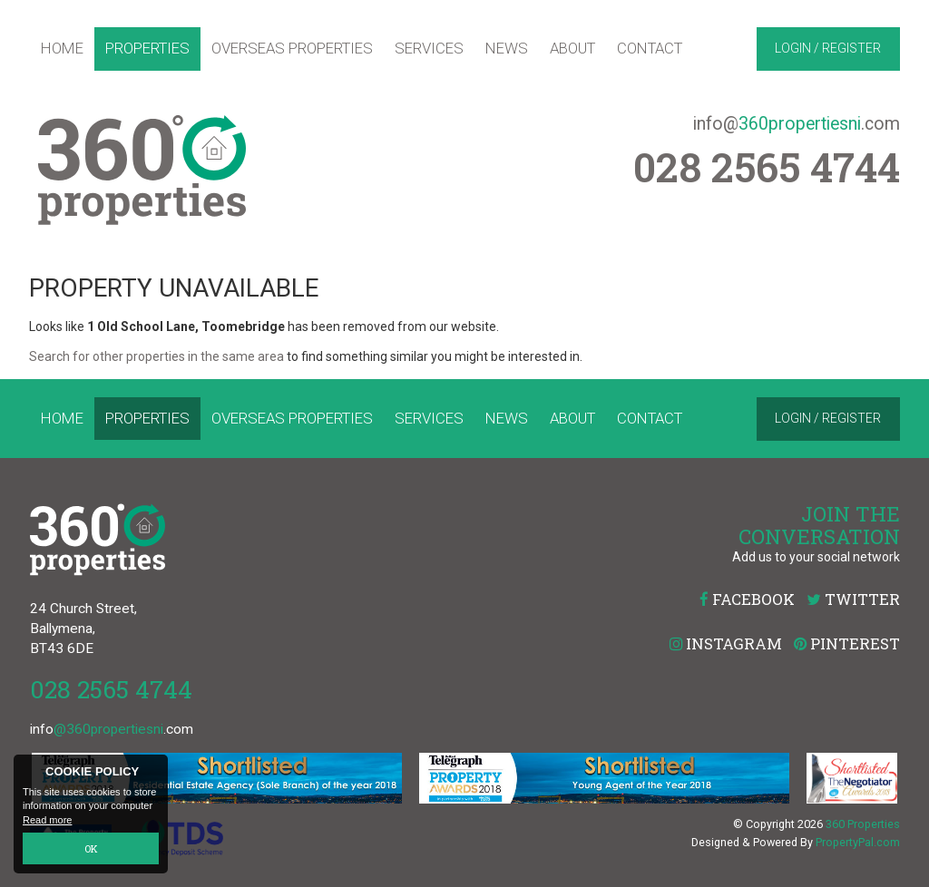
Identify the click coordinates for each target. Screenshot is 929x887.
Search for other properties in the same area (156, 356)
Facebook (747, 599)
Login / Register (828, 48)
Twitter (853, 599)
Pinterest (847, 643)
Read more (47, 819)
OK (91, 848)
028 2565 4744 (111, 689)
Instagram (726, 643)
